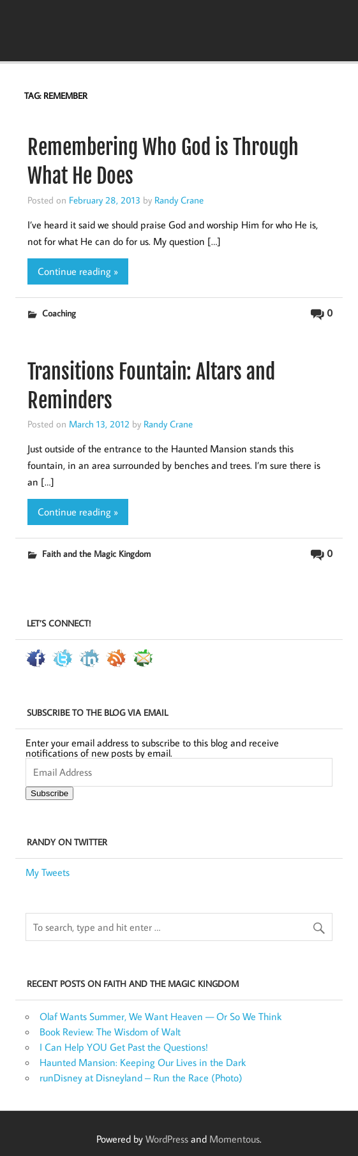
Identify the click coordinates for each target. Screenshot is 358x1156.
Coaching (59, 313)
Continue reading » (78, 271)
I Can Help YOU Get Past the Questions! (124, 1047)
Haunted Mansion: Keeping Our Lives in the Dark (143, 1062)
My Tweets (48, 872)
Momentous (234, 1138)
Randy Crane (179, 199)
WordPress (166, 1138)
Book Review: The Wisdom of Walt (110, 1031)
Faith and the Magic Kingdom (96, 553)
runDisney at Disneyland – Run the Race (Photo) (141, 1077)
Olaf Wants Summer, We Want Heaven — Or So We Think (160, 1016)
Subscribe (49, 793)
